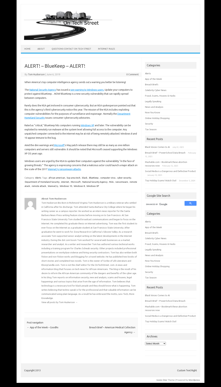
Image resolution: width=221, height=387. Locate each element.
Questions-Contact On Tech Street (71, 49)
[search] (163, 204)
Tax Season (151, 129)
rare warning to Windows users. (87, 89)
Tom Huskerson (36, 74)
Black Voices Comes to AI (157, 147)
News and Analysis (154, 107)
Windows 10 (66, 186)
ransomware (121, 182)
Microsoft (59, 145)
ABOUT (41, 49)
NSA (111, 182)
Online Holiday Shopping (157, 118)
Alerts (38, 177)
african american (57, 177)
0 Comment (132, 74)
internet (65, 182)
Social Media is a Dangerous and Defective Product (170, 171)
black (84, 177)
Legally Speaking (153, 101)
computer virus (108, 177)
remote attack (39, 186)
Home (27, 49)
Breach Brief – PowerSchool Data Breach (165, 152)
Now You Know (152, 112)
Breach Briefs (151, 84)
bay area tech (73, 177)
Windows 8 (79, 186)
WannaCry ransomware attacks (64, 169)
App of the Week (153, 79)
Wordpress (194, 380)
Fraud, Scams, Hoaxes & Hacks (160, 95)
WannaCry (53, 186)
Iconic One (162, 380)
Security (149, 123)
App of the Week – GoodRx (42, 327)
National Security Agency (42, 89)
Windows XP (87, 125)
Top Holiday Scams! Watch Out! (160, 180)
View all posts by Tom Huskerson (59, 302)
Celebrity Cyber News (155, 90)
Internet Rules (106, 49)
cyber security (124, 177)
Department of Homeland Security (42, 182)
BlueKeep (94, 177)
